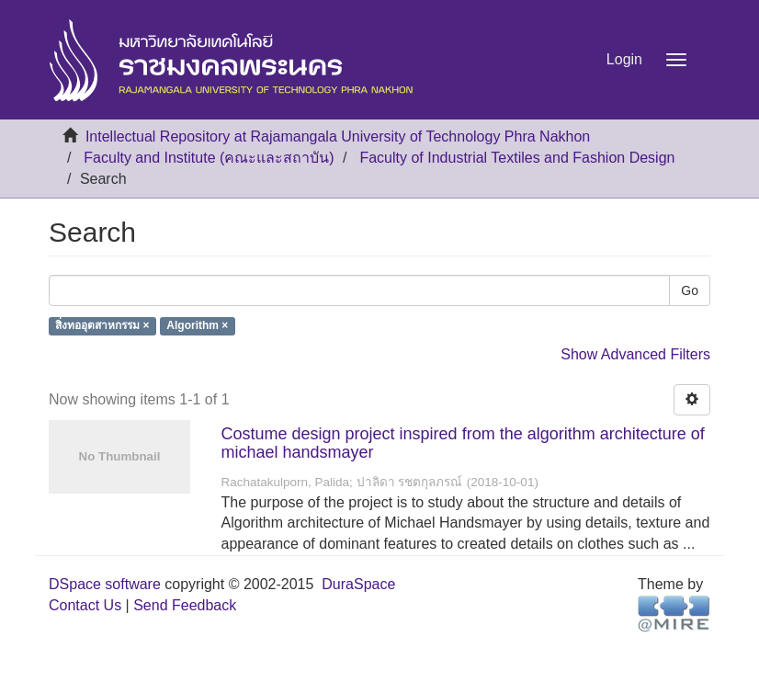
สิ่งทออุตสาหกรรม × (102, 326)
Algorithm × (197, 326)
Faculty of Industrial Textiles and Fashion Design (516, 157)
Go (689, 290)
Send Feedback (184, 605)
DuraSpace (358, 584)
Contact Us (85, 605)
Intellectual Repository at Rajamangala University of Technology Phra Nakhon (337, 136)
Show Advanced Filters (635, 354)
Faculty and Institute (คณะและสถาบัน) (209, 157)
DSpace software (105, 584)
